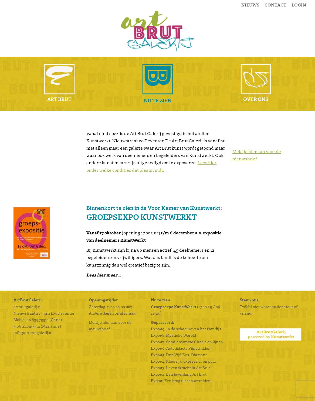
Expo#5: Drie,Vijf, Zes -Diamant (179, 354)
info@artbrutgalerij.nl (32, 332)
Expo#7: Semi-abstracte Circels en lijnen (187, 341)
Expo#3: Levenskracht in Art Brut (180, 367)
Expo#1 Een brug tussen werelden (181, 380)
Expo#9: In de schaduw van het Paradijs (186, 328)
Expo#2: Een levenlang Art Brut (178, 374)
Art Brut (59, 99)
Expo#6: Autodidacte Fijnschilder (180, 348)
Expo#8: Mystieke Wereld (173, 335)
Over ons (255, 99)
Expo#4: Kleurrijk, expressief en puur (183, 361)
